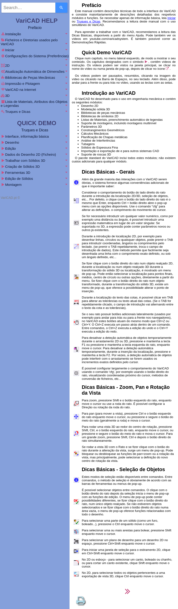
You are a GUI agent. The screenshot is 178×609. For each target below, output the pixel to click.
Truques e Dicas (88, 21)
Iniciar (171, 18)
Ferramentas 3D (35, 172)
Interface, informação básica (35, 136)
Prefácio (35, 28)
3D (35, 96)
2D (35, 65)
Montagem (35, 185)
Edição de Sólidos (35, 179)
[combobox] (28, 8)
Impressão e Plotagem (35, 84)
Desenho (35, 142)
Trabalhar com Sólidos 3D (35, 160)
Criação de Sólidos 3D (35, 166)
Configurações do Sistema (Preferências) (35, 57)
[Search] (61, 8)
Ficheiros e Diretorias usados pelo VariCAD (35, 42)
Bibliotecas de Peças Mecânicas (35, 77)
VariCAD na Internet (35, 90)
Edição (35, 148)
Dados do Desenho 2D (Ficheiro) (35, 154)
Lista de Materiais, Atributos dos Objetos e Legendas (35, 104)
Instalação (35, 34)
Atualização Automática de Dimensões (35, 71)
